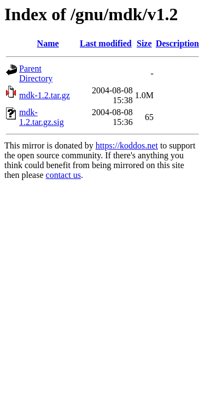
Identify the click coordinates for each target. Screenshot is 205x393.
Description (177, 43)
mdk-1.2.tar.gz (44, 95)
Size (144, 43)
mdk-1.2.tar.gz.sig (41, 117)
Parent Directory (35, 73)
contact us (63, 175)
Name (48, 43)
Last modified (106, 43)
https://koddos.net (127, 145)
